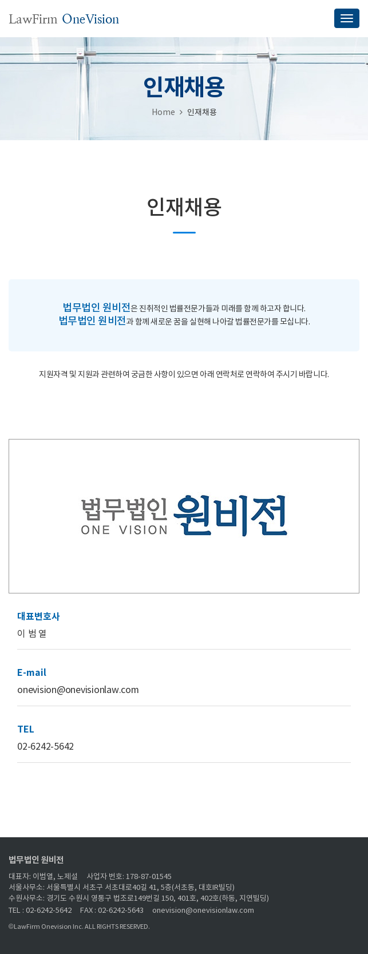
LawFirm (64, 19)
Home (163, 112)
